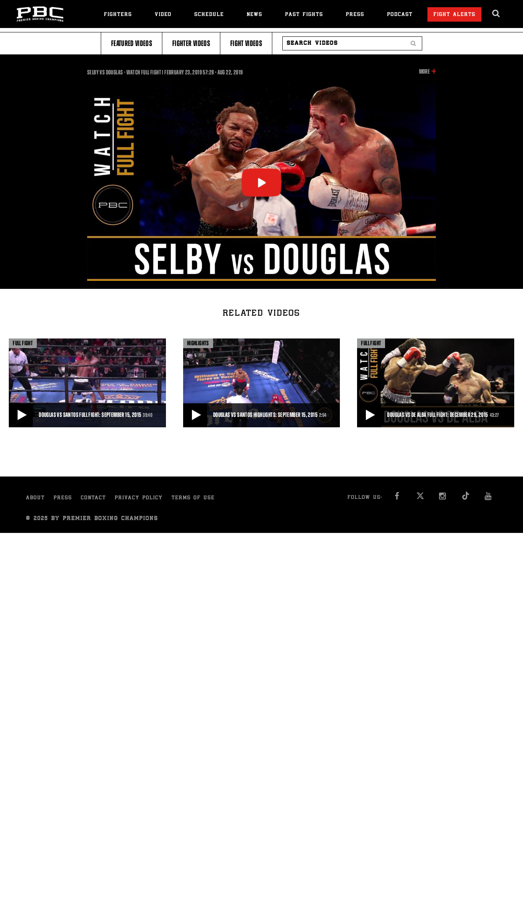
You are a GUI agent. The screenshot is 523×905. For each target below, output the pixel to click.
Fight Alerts (454, 15)
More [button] (424, 71)
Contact (93, 498)
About (35, 498)
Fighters (118, 15)
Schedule (209, 15)
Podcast (400, 15)
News (254, 15)
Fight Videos (246, 43)
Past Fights (304, 15)
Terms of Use (193, 498)
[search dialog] (496, 13)
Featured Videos (131, 43)
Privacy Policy (139, 498)
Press (355, 15)
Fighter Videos (191, 43)
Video (163, 15)
